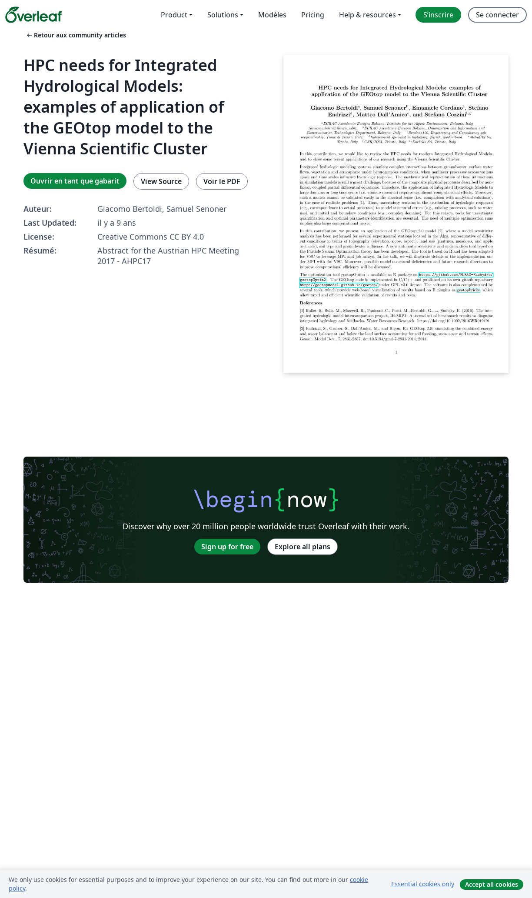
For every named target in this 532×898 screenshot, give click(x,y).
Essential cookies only (422, 884)
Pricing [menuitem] (312, 15)
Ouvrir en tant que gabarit (75, 181)
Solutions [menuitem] (222, 15)
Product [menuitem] (174, 15)
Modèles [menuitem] (272, 15)
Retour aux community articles (75, 35)
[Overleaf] (33, 15)
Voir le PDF (221, 181)
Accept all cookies (491, 884)
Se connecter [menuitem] (497, 15)
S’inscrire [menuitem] (438, 15)
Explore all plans (302, 546)
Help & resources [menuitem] (367, 15)
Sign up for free (227, 546)
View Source (161, 181)
